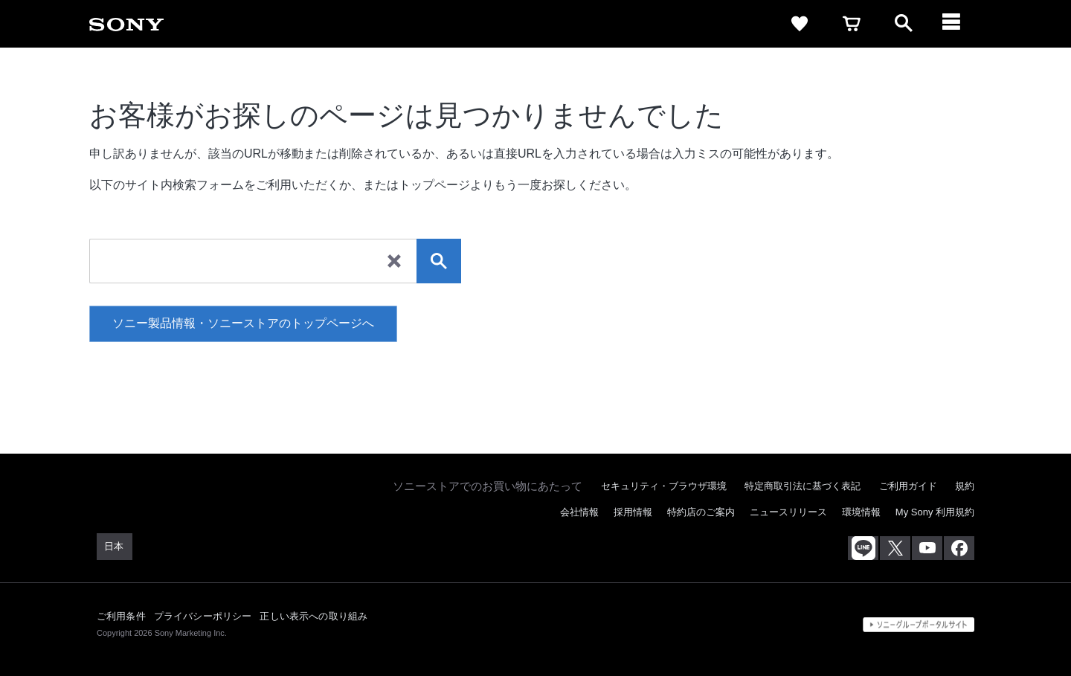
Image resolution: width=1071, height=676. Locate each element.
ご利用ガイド (908, 486)
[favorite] (800, 24)
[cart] (852, 24)
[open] (904, 24)
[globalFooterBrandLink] (918, 624)
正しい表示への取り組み (313, 616)
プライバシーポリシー (203, 616)
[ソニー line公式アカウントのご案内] (863, 548)
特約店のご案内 (701, 512)
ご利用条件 (121, 616)
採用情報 (633, 512)
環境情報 (861, 512)
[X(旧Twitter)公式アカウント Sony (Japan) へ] (895, 548)
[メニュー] (956, 24)
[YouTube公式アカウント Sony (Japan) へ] (927, 548)
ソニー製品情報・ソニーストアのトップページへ (243, 323)
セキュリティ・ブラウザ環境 (664, 486)
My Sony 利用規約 (934, 512)
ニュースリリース (788, 512)
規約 (964, 486)
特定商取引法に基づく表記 (802, 486)
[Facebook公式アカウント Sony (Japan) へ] (959, 548)
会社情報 (579, 512)
